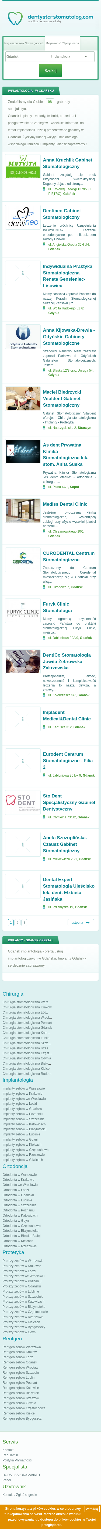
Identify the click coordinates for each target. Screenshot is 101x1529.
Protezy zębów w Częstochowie (25, 1312)
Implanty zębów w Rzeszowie (23, 1155)
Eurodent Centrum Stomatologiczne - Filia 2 (68, 761)
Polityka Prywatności (17, 1460)
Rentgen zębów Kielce (18, 1413)
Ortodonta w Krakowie (18, 1180)
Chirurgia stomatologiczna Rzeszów (28, 1048)
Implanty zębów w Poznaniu (22, 1114)
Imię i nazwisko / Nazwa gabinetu (24, 43)
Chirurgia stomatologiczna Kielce (26, 1069)
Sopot (74, 487)
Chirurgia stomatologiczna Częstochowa (31, 1053)
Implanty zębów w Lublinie (21, 1134)
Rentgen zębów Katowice (20, 1388)
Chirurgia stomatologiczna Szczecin (28, 1043)
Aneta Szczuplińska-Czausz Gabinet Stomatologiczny (65, 844)
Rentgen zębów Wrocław (20, 1367)
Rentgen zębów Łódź (17, 1357)
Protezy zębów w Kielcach (21, 1322)
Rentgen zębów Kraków (19, 1352)
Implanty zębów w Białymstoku (24, 1129)
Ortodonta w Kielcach (17, 1241)
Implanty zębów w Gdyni (19, 1139)
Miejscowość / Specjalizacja (62, 43)
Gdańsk (69, 194)
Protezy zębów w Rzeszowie (22, 1317)
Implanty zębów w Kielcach (21, 1145)
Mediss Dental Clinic (65, 504)
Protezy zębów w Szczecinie (22, 1297)
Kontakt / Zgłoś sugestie (19, 1495)
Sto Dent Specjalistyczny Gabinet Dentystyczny (69, 802)
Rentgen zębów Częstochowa (23, 1408)
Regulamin (10, 1455)
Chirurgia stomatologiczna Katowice (28, 1033)
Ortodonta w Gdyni (15, 1221)
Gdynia (53, 313)
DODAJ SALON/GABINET (21, 1475)
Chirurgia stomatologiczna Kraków (26, 1007)
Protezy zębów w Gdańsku (21, 1286)
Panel (6, 1480)
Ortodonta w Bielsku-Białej (21, 1236)
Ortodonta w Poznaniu (18, 1210)
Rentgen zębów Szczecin (20, 1373)
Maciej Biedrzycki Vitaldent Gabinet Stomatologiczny (62, 399)
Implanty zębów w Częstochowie (25, 1150)
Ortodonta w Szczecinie (19, 1205)
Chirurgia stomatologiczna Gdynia (26, 1058)
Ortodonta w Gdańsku (18, 1195)
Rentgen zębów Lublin (18, 1377)
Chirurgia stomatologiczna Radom (26, 1074)
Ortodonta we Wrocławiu (20, 1185)
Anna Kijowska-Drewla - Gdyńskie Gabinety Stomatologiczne (69, 337)
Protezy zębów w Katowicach (23, 1301)
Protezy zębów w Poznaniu (21, 1281)
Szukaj (50, 70)
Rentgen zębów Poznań (19, 1383)
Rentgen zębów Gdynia (19, 1403)
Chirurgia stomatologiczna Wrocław (27, 1018)
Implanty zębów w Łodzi (19, 1104)
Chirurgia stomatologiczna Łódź (25, 1012)
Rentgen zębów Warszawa (21, 1347)
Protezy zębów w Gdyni (19, 1332)
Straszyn (84, 428)
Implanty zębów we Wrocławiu (24, 1099)
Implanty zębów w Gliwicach (22, 1160)
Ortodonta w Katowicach (19, 1215)
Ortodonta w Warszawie (19, 1175)
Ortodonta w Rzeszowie (19, 1246)
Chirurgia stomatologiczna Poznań (27, 1023)
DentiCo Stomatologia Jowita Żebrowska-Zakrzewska (67, 662)
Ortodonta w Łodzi (15, 1190)
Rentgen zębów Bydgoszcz (21, 1418)
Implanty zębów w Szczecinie (23, 1119)
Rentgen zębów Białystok (20, 1393)
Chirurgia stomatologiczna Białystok (28, 1063)
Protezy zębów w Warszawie (22, 1261)
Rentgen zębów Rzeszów (20, 1398)
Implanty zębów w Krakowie (22, 1094)
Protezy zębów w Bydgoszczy (23, 1327)
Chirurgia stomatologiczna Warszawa (29, 1002)
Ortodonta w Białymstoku (20, 1231)
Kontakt (7, 1450)
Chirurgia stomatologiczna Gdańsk (27, 1028)
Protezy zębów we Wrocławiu (23, 1276)
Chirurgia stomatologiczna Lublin (25, 1038)
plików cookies (44, 1509)
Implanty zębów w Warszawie (23, 1088)
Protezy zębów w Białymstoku (23, 1307)
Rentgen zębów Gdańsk (19, 1362)
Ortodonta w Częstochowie (21, 1226)
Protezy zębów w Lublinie (20, 1291)
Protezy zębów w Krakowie (21, 1266)
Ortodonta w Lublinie (17, 1200)
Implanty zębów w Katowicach (24, 1124)
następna (76, 923)
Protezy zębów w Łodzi (19, 1271)
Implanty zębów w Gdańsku (22, 1109)
